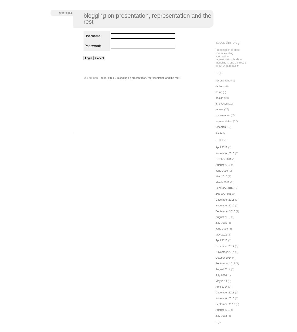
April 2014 (221, 286)
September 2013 (225, 304)
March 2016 (223, 182)
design (219, 97)
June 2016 (222, 170)
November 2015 (225, 205)
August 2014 (223, 269)
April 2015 (221, 240)
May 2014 (221, 281)
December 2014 (225, 246)
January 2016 (224, 193)
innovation (221, 103)
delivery (220, 86)
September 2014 (225, 263)
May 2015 (221, 234)
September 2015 (225, 211)
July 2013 (221, 315)
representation (224, 121)
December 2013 (225, 292)
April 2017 (221, 147)
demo (219, 92)
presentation (223, 115)
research (221, 126)
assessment (223, 80)
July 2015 (221, 222)
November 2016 (225, 153)
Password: (93, 46)
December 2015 (225, 199)
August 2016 (223, 164)
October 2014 (224, 257)
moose (219, 109)
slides (219, 132)
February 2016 (224, 188)
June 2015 (222, 228)
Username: (93, 36)
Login (218, 322)
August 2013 (223, 309)
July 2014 (221, 275)
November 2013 (225, 298)
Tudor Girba (65, 12)
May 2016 (221, 176)
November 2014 (225, 251)
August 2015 (223, 217)
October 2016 (224, 159)
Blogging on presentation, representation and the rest (147, 18)
